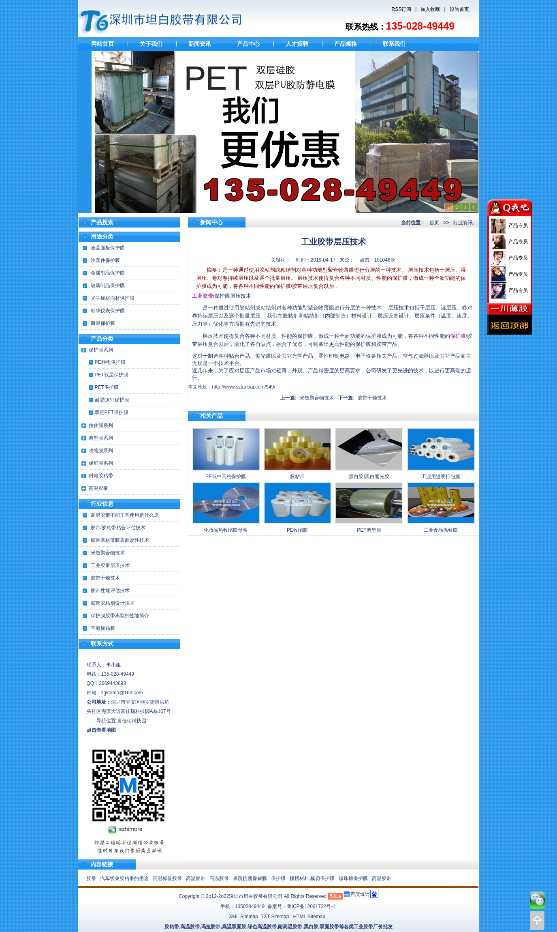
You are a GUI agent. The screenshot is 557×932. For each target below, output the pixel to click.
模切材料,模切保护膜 (312, 878)
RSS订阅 (402, 9)
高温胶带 (98, 488)
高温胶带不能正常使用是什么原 (125, 515)
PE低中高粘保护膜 (225, 476)
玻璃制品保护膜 (108, 285)
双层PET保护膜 (111, 412)
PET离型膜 (369, 530)
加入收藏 (430, 9)
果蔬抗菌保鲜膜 (250, 878)
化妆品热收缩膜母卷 (226, 530)
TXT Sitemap (275, 916)
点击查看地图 (101, 730)
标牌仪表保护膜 (108, 311)
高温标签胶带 (167, 878)
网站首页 (102, 44)
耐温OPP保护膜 (112, 400)
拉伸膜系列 (101, 425)
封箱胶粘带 (101, 476)
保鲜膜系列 (101, 463)
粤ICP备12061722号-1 (311, 906)
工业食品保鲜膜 (441, 530)
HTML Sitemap (309, 916)
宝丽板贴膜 (103, 628)
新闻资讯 (199, 44)
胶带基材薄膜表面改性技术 (120, 540)
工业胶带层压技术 (110, 565)
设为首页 (459, 9)
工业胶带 (202, 296)
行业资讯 (463, 222)
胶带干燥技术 (105, 578)
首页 (434, 222)
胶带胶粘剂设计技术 (112, 603)
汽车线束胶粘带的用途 (124, 878)
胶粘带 (297, 476)
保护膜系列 (101, 350)
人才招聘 (297, 44)
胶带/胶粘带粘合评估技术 (118, 527)
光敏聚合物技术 (108, 553)
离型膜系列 (101, 438)
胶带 (91, 878)
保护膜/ (458, 336)
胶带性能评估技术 (110, 590)
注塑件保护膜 (105, 260)
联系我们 (394, 44)
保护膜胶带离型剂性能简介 (120, 615)
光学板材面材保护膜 (112, 298)
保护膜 (278, 878)
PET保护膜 (107, 387)
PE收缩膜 (297, 530)
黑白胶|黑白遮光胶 (369, 476)
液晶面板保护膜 (108, 248)
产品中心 (248, 44)
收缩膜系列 (101, 450)
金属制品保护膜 (108, 273)
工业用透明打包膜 (440, 476)
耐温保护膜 (103, 323)
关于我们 (151, 44)
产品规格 (345, 44)
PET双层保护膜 (111, 375)
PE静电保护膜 (110, 362)
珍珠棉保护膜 (353, 878)
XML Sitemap (243, 916)
